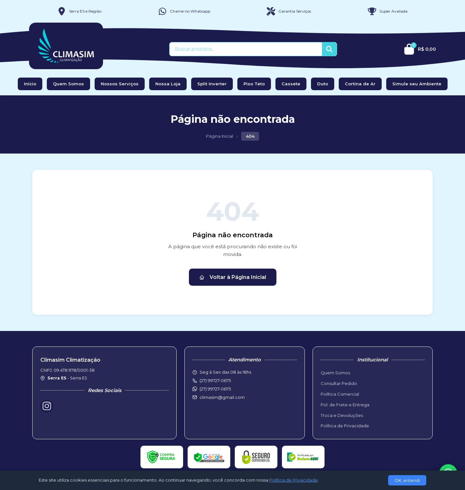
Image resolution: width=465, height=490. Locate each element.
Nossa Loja (168, 83)
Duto (322, 83)
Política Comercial (340, 394)
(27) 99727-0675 (215, 388)
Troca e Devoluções (342, 415)
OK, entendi (407, 480)
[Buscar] (329, 49)
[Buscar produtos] (246, 49)
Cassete (291, 83)
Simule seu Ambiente (416, 83)
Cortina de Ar (360, 83)
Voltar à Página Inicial (232, 277)
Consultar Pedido (339, 383)
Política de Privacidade (345, 425)
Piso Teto (254, 83)
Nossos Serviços (120, 83)
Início (30, 83)
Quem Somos (68, 83)
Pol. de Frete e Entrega (345, 404)
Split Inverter (212, 83)
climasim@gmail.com (222, 397)
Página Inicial (219, 136)
